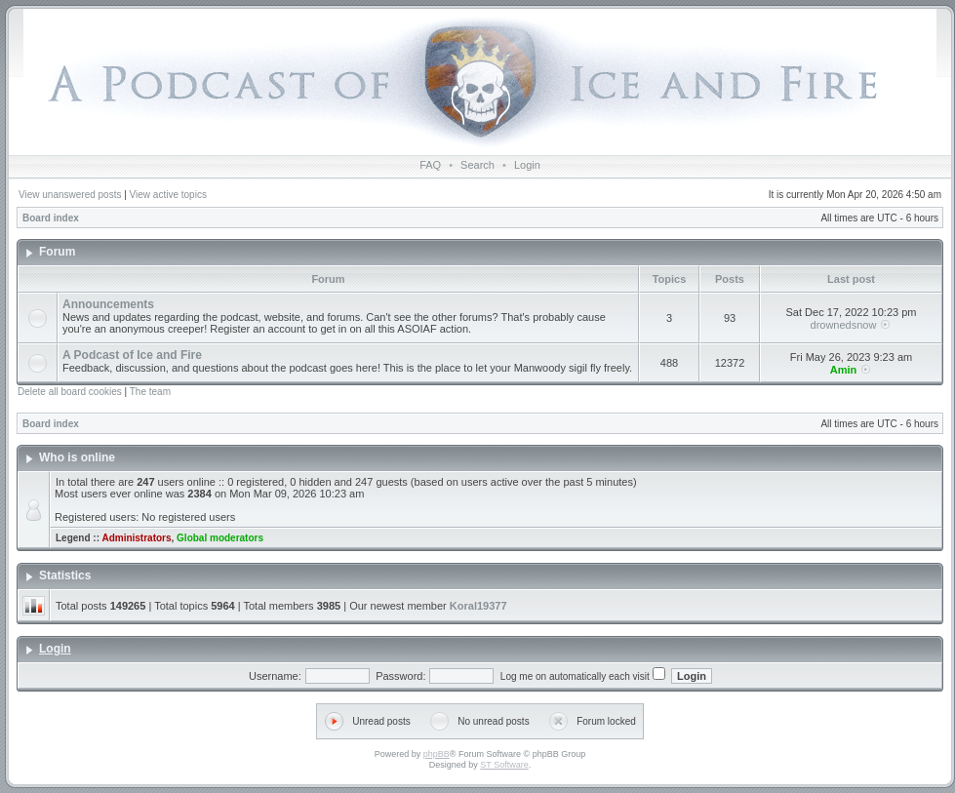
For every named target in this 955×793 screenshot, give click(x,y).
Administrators (136, 538)
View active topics (168, 194)
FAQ (430, 165)
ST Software (504, 765)
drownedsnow (844, 325)
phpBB (436, 754)
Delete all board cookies (70, 391)
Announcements (108, 304)
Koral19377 (478, 606)
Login (527, 165)
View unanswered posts (70, 194)
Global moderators (220, 538)
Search (477, 165)
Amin (843, 370)
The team (150, 391)
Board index (50, 218)
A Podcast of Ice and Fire (132, 355)
